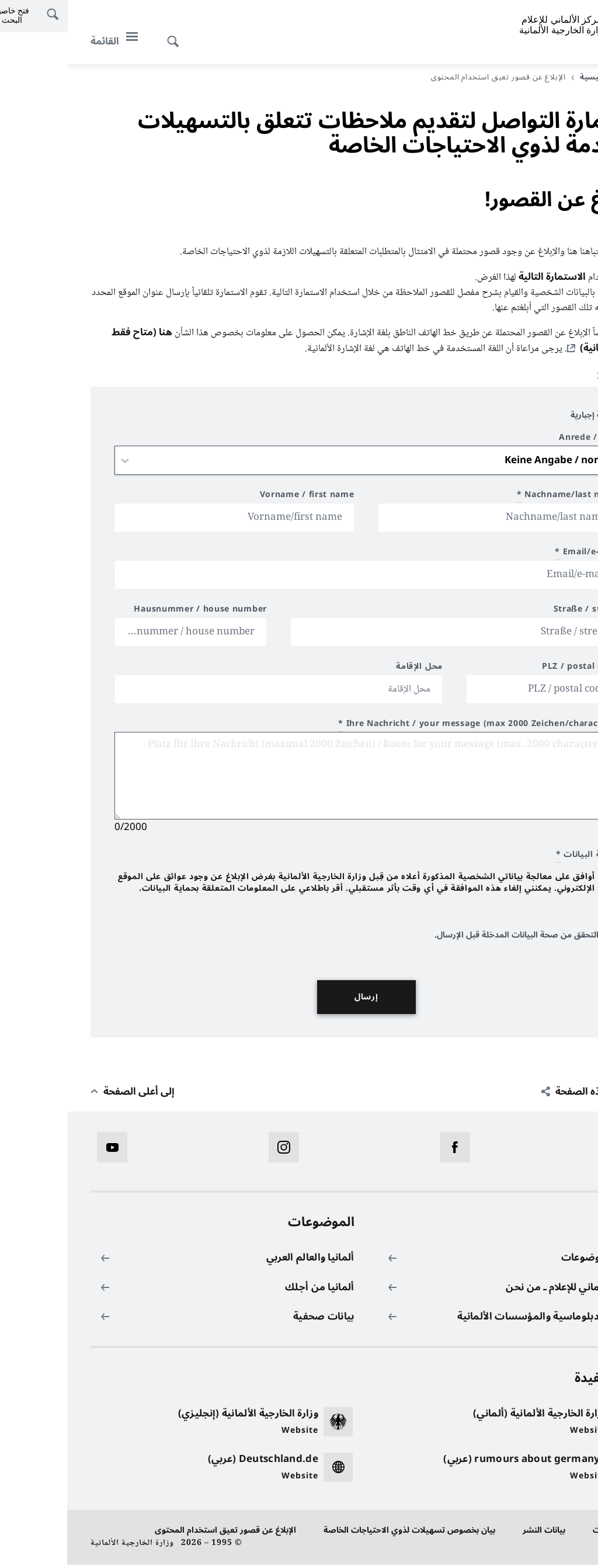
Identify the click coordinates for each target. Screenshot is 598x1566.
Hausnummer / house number (133, 612)
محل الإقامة (352, 669)
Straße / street (519, 612)
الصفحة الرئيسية (539, 77)
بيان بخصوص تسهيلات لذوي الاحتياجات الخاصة (342, 1531)
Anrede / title (521, 440)
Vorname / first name (240, 497)
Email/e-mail (519, 554)
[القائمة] (50, 41)
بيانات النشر (477, 1531)
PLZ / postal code (513, 669)
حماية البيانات (550, 1531)
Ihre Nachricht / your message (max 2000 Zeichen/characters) (411, 726)
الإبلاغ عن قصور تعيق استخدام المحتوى (158, 1531)
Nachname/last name (500, 497)
